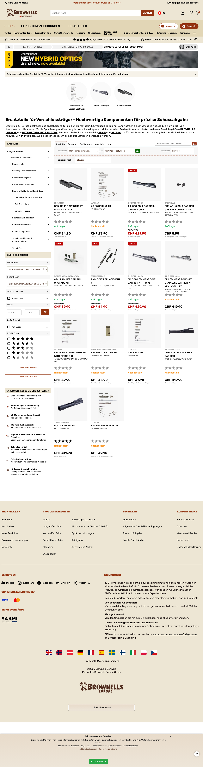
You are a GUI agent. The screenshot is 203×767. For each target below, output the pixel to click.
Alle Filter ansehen (28, 367)
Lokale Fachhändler (133, 540)
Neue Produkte (9, 533)
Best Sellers (7, 526)
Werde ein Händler (187, 533)
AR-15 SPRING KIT (101, 206)
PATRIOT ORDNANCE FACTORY (39, 132)
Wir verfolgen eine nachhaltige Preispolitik (29, 462)
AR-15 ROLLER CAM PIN (104, 352)
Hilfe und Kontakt (16, 2)
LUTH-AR (11, 132)
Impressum (183, 540)
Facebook (45, 583)
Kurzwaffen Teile (43, 33)
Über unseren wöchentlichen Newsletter (28, 440)
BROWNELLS (187, 129)
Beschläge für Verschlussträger (102, 237)
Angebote (191, 26)
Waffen (8, 33)
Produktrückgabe (132, 533)
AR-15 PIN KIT (135, 352)
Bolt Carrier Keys (60, 237)
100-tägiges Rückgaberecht (182, 2)
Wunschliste (192, 13)
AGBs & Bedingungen (88, 749)
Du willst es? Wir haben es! (22, 398)
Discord (7, 582)
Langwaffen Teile (23, 33)
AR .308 (116, 132)
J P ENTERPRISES (135, 203)
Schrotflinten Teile (63, 33)
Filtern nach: (62, 151)
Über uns (182, 526)
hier (99, 742)
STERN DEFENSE (98, 276)
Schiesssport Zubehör (110, 33)
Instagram (26, 583)
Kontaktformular (186, 519)
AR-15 (102, 132)
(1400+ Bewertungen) (110, 40)
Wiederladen (94, 33)
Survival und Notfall (82, 547)
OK (45, 312)
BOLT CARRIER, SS (64, 425)
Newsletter (7, 547)
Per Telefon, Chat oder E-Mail (23, 408)
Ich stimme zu (98, 761)
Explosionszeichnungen (40, 26)
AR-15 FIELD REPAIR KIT (104, 425)
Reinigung (185, 33)
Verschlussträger (134, 237)
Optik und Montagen (166, 33)
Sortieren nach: (65, 160)
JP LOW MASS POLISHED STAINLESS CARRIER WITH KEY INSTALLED (179, 283)
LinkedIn (63, 583)
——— (194, 32)
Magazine (80, 33)
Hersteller (77, 26)
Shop (9, 26)
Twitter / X (82, 583)
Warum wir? (129, 519)
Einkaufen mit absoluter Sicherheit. (26, 427)
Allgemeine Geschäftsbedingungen (142, 526)
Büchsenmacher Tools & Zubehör (139, 33)
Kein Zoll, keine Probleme (21, 418)
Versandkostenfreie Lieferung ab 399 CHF (97, 2)
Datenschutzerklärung (189, 547)
